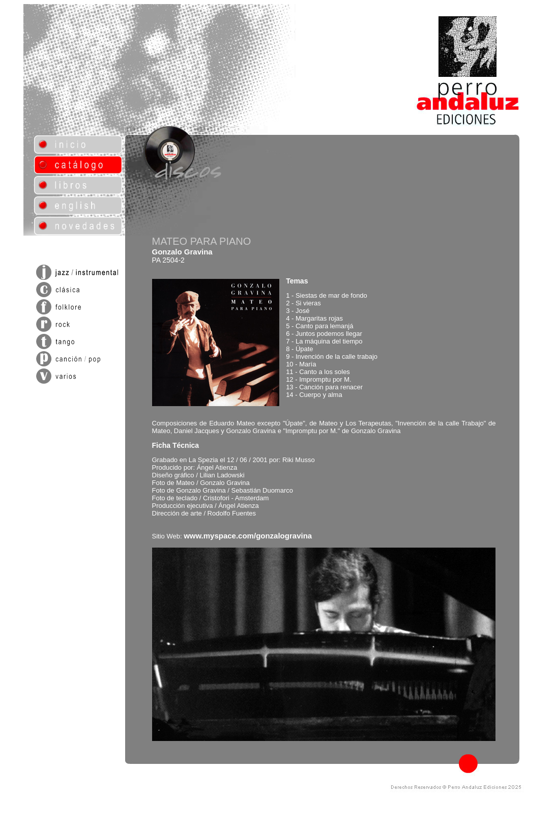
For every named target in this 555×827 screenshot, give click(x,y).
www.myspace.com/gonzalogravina (248, 535)
